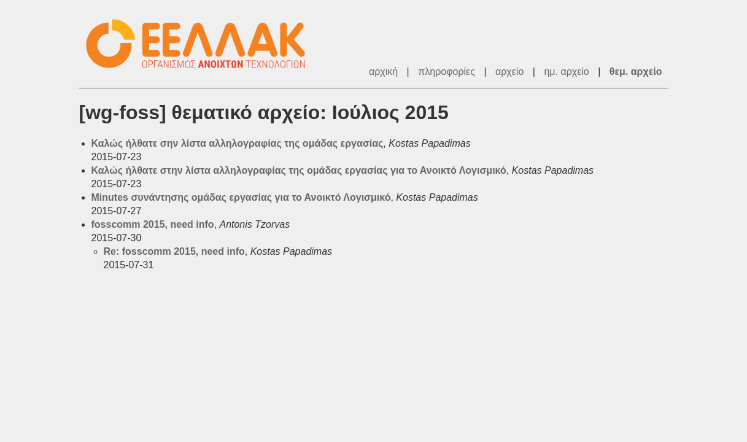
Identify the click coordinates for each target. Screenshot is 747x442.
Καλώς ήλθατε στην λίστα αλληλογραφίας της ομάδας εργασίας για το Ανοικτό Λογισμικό (298, 170)
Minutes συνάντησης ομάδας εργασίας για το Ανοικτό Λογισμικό (241, 197)
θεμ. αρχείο (636, 71)
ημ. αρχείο (566, 71)
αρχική (383, 71)
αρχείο (509, 71)
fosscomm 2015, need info (152, 224)
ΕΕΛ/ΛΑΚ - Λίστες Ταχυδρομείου (202, 44)
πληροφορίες (446, 71)
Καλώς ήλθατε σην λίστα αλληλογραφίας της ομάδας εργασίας (237, 143)
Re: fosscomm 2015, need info (174, 251)
